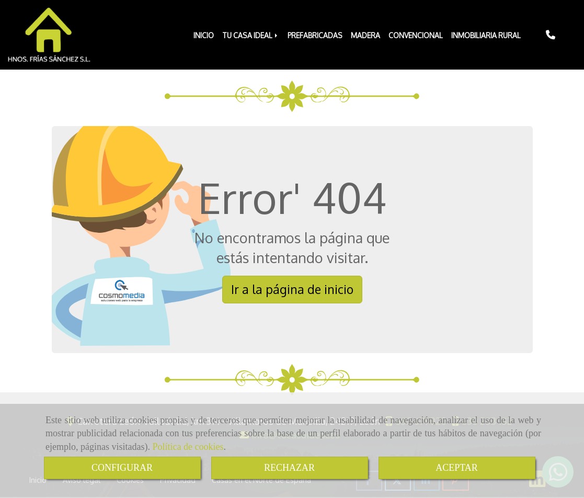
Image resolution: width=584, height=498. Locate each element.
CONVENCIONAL (415, 35)
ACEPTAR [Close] (457, 467)
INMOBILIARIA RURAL (486, 35)
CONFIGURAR (122, 467)
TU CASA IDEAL (250, 35)
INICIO (203, 35)
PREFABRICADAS (315, 35)
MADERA (365, 35)
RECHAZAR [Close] (289, 467)
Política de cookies (187, 447)
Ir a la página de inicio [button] (292, 289)
